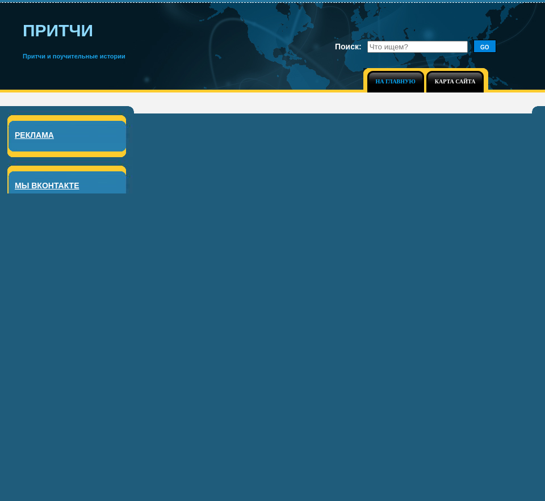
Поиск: (348, 46)
